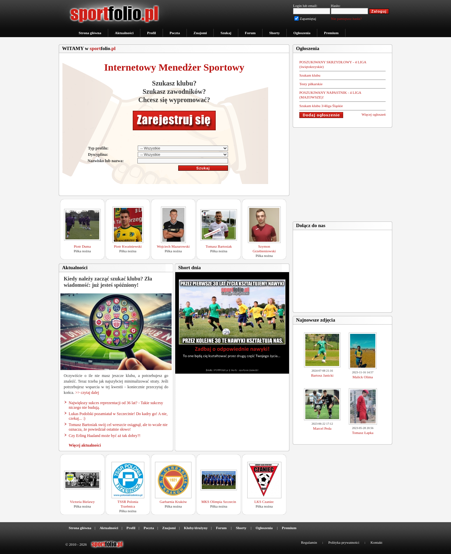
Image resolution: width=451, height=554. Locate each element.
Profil (151, 33)
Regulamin (309, 542)
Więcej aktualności (85, 445)
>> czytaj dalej (87, 392)
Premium (331, 33)
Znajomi (200, 33)
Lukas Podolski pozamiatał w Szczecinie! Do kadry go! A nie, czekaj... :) (118, 416)
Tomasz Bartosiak (219, 246)
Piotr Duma (82, 246)
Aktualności (124, 33)
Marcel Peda (322, 428)
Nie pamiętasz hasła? (346, 19)
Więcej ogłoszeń (373, 114)
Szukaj (225, 33)
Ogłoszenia (301, 33)
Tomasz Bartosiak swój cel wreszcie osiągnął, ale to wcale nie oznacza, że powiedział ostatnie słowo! (118, 427)
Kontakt (376, 542)
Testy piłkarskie (311, 84)
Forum (250, 33)
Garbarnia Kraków (173, 502)
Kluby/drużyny (196, 528)
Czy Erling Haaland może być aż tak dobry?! (104, 435)
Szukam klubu (309, 75)
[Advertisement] (342, 172)
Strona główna (90, 33)
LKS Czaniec (264, 502)
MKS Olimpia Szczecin (218, 502)
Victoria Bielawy (82, 502)
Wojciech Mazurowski (173, 246)
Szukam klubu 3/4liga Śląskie (321, 106)
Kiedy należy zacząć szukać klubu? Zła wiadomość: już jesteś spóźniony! (108, 282)
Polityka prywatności (343, 542)
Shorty (274, 33)
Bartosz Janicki (322, 375)
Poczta (175, 33)
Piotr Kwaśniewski (127, 246)
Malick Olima (362, 377)
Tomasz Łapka (362, 433)
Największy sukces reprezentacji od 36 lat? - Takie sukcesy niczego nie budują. (116, 405)
